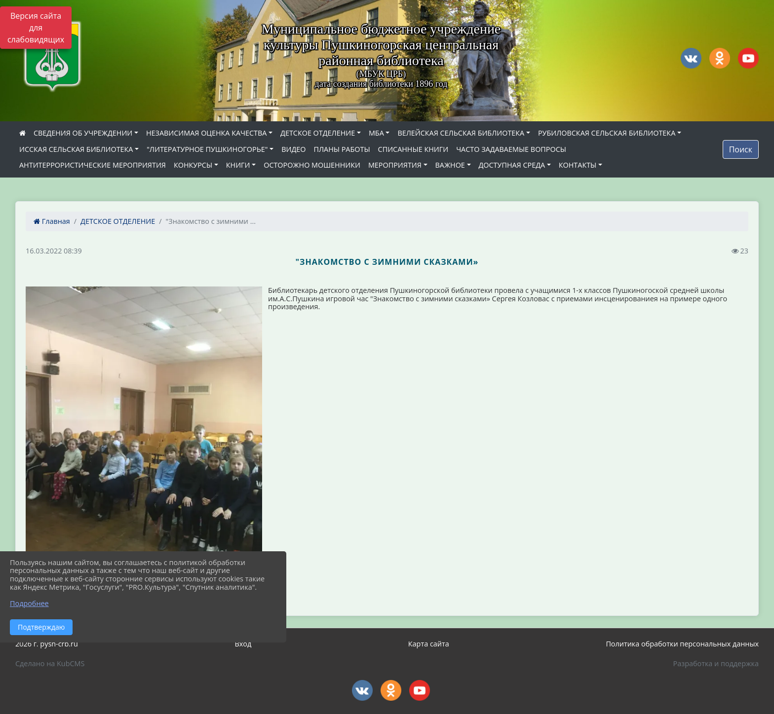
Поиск (740, 149)
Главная (52, 221)
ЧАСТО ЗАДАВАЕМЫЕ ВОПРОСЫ (511, 149)
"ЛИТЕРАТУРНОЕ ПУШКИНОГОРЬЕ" (207, 149)
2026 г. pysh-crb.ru (46, 643)
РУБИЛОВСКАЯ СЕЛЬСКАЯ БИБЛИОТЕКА (606, 133)
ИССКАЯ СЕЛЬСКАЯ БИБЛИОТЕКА (76, 149)
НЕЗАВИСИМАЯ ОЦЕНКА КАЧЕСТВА (206, 133)
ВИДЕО (293, 149)
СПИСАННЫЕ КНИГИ (413, 149)
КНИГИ (238, 165)
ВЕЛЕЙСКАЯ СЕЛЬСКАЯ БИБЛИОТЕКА (460, 133)
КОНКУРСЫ (193, 165)
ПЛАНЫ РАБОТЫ (341, 149)
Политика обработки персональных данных (682, 643)
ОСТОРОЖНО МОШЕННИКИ (312, 165)
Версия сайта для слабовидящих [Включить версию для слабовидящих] (35, 27)
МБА (376, 133)
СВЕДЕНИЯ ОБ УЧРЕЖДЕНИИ (83, 133)
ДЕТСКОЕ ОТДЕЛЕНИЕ (317, 133)
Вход (242, 643)
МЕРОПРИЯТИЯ (395, 165)
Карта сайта (428, 643)
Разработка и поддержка (716, 663)
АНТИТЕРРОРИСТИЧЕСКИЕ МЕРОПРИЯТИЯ (92, 165)
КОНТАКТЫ (578, 165)
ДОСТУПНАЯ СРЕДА (512, 165)
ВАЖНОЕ (450, 165)
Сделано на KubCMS (49, 663)
